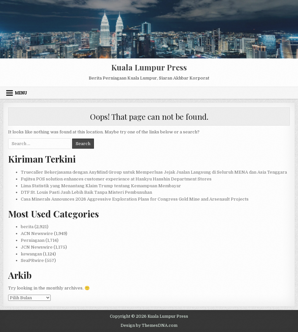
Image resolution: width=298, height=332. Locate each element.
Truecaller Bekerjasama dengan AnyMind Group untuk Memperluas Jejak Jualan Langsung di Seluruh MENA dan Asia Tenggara (154, 172)
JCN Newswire (37, 247)
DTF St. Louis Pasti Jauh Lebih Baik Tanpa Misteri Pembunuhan (86, 192)
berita (27, 226)
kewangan (31, 254)
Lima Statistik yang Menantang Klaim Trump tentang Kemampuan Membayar (101, 185)
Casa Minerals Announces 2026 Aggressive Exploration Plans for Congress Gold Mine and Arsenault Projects (135, 199)
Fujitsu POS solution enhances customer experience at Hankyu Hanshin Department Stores (116, 179)
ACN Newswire (37, 233)
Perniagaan (33, 240)
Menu (21, 92)
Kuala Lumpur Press (149, 67)
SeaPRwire (32, 260)
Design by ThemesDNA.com (149, 325)
